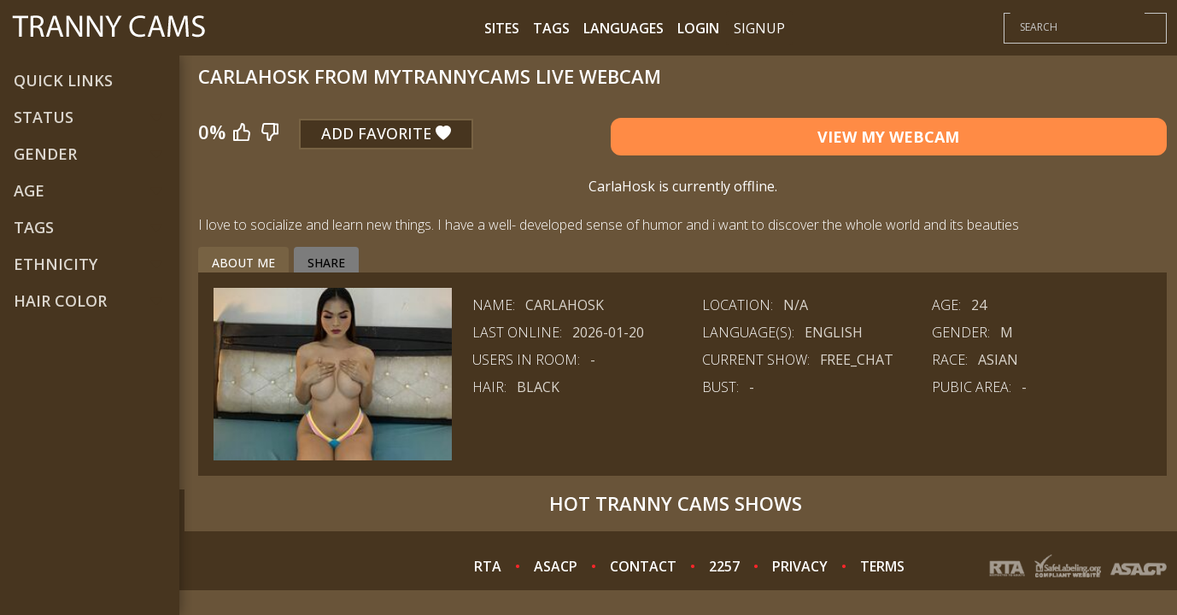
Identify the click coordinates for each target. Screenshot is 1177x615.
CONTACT (643, 566)
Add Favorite (386, 133)
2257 (724, 566)
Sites (501, 28)
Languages (623, 28)
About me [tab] (243, 263)
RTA (487, 566)
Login (698, 28)
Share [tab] (326, 263)
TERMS (882, 566)
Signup (759, 28)
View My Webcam (888, 136)
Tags (551, 28)
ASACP (555, 566)
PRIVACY (800, 566)
